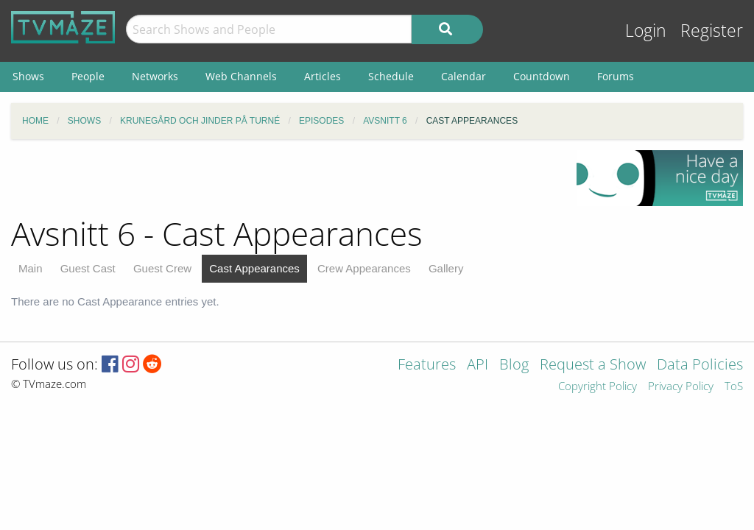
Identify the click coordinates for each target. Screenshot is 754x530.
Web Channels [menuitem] (241, 76)
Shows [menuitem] (28, 76)
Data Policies (700, 365)
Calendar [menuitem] (463, 76)
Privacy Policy (681, 387)
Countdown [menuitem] (541, 76)
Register (711, 30)
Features (427, 365)
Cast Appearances (254, 268)
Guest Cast (88, 268)
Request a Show (593, 365)
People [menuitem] (88, 76)
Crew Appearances (364, 268)
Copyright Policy (597, 387)
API (477, 365)
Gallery (446, 268)
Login (645, 30)
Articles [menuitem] (322, 76)
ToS (734, 387)
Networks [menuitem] (155, 76)
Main (30, 268)
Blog (514, 365)
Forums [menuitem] (615, 76)
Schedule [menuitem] (391, 76)
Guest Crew (162, 268)
